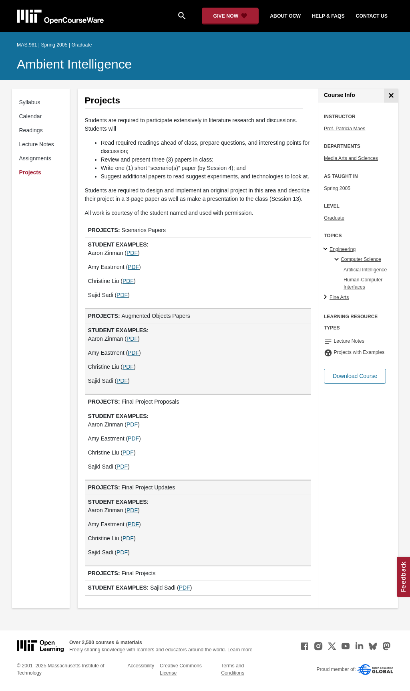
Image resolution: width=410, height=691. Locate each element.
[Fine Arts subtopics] (326, 297)
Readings (31, 130)
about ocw (285, 16)
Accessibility (140, 666)
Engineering (343, 249)
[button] (355, 376)
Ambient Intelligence (74, 64)
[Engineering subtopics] (326, 249)
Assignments (35, 158)
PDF (132, 253)
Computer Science (361, 259)
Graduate (334, 218)
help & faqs (328, 16)
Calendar (30, 116)
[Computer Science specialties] (337, 260)
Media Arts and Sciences (351, 158)
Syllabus (29, 102)
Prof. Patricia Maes (344, 128)
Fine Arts (339, 297)
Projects (30, 172)
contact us (372, 16)
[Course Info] (391, 96)
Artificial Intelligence (365, 270)
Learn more (240, 650)
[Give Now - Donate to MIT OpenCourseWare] (230, 16)
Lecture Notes (36, 144)
